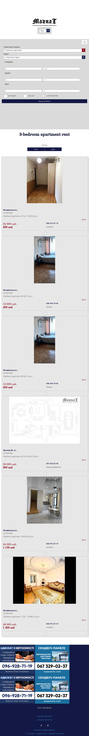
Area (53, 149)
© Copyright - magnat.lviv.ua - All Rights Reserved (44, 734)
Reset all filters (44, 101)
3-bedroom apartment (45, 50)
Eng (45, 30)
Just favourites (52, 96)
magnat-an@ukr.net (44, 716)
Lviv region (12, 96)
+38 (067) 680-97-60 (44, 720)
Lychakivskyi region (45, 57)
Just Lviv (31, 96)
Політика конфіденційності (44, 730)
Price (36, 149)
